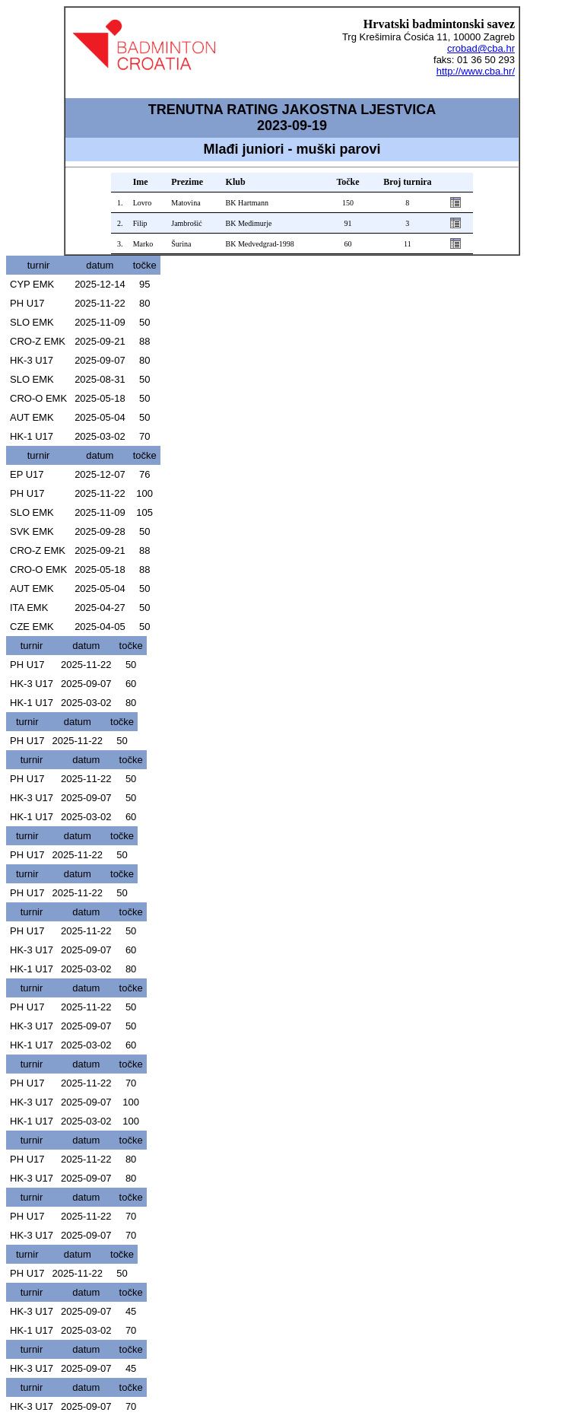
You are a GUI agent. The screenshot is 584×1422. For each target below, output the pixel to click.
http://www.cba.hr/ (475, 71)
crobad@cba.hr (481, 48)
